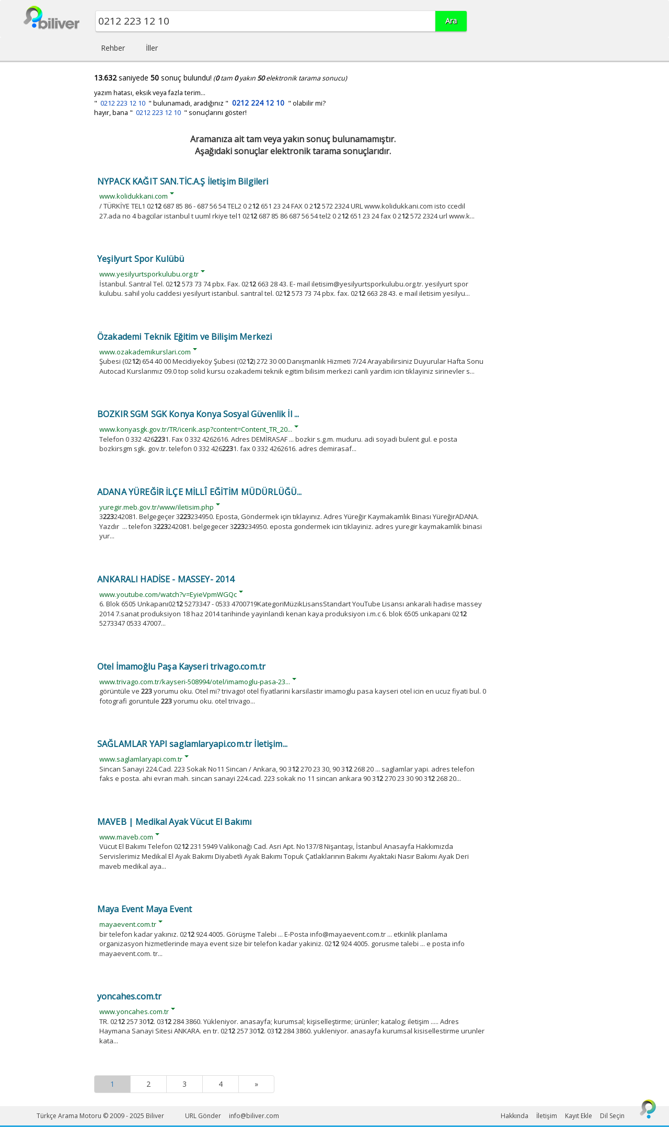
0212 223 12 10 (122, 103)
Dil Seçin (612, 1115)
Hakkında (514, 1115)
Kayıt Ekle (578, 1115)
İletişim (546, 1115)
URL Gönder (203, 1115)
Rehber (113, 48)
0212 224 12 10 (258, 103)
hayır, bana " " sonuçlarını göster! (170, 112)
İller (152, 48)
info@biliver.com (254, 1115)
